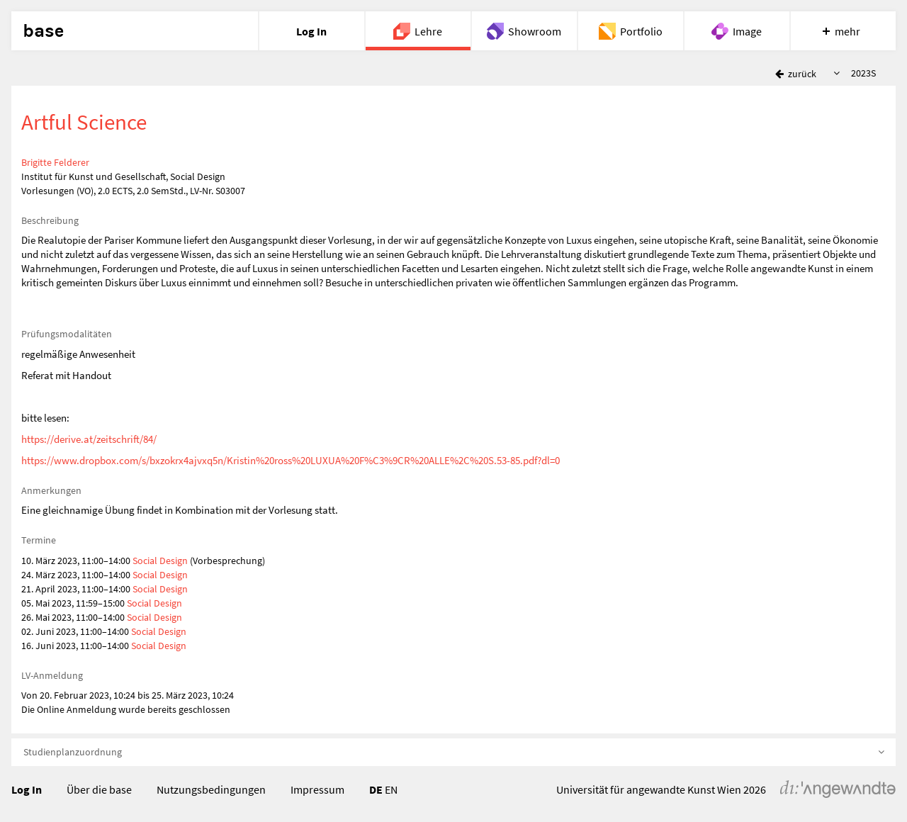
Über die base (99, 789)
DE (376, 789)
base (43, 31)
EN (391, 789)
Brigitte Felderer (55, 162)
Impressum (317, 789)
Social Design (160, 560)
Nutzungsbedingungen (211, 789)
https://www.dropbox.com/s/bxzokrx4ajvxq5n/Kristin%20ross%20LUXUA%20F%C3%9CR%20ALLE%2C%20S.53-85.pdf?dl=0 (290, 460)
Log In (26, 789)
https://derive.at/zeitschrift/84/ (89, 439)
